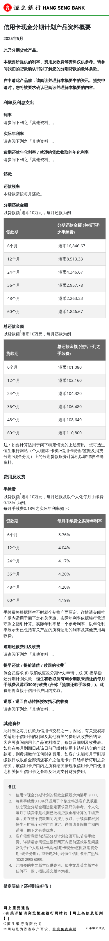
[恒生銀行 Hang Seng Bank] (44, 8)
